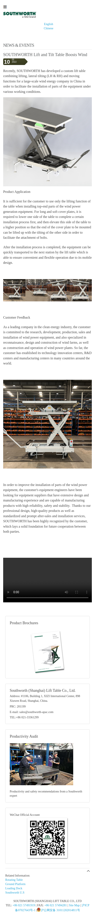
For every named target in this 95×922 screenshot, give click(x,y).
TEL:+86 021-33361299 (24, 717)
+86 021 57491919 (24, 905)
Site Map (74, 905)
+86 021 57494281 (55, 905)
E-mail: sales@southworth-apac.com (32, 712)
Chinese (48, 28)
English (48, 24)
